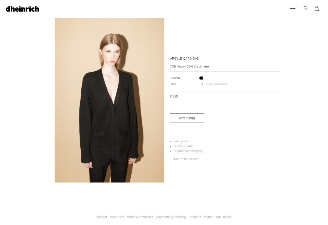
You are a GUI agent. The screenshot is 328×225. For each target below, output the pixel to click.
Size (174, 84)
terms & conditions (140, 217)
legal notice (224, 217)
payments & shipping (189, 151)
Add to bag (187, 118)
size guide (181, 141)
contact (101, 217)
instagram (117, 217)
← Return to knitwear (185, 159)
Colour (175, 78)
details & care (183, 146)
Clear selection (216, 84)
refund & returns (200, 217)
